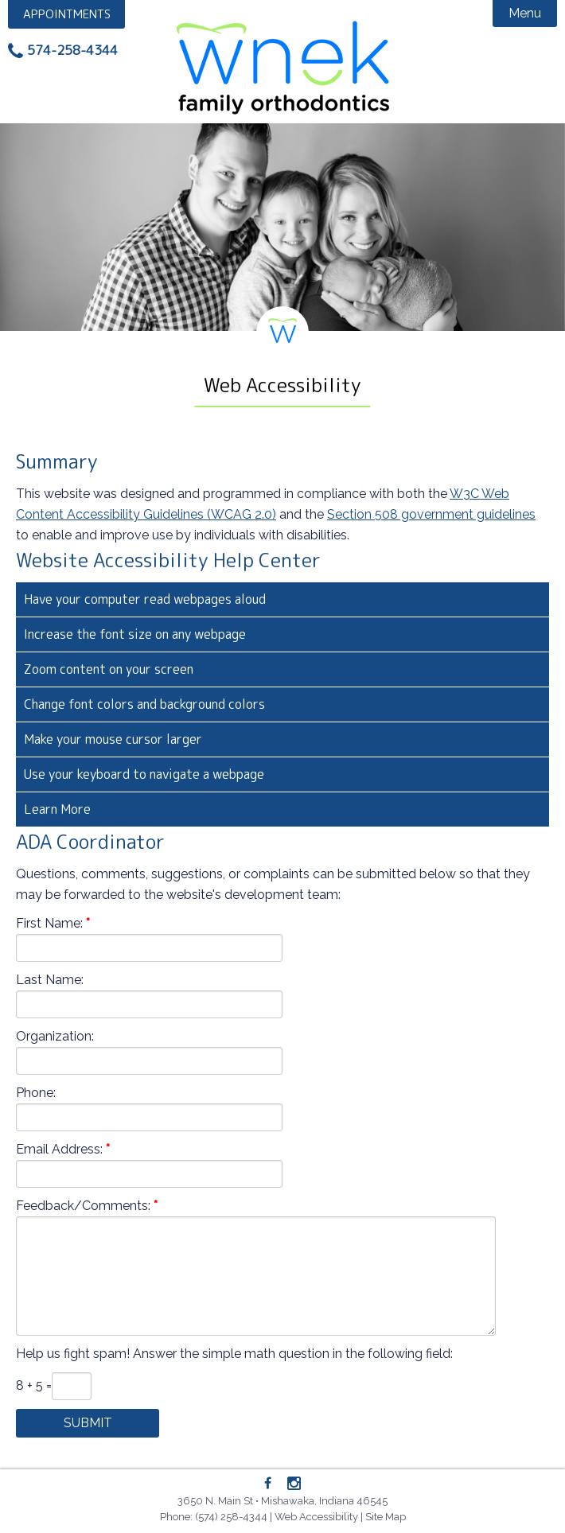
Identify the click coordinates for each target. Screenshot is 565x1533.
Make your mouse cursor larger (113, 739)
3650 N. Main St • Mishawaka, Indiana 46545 (282, 1501)
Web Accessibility (316, 1517)
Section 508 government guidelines (431, 514)
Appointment (67, 14)
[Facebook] (268, 1483)
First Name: (49, 923)
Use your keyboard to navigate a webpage (144, 774)
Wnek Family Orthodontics (283, 63)
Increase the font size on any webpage (135, 634)
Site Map (385, 1517)
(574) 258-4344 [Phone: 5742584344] (231, 1517)
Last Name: (50, 979)
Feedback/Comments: (83, 1205)
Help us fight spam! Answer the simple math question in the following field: (234, 1353)
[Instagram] (294, 1484)
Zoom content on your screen (108, 669)
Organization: (55, 1036)
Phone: (36, 1092)
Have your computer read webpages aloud (145, 599)
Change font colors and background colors (144, 704)
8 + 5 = (34, 1385)
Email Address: (59, 1149)
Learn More (57, 809)
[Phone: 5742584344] (63, 51)
